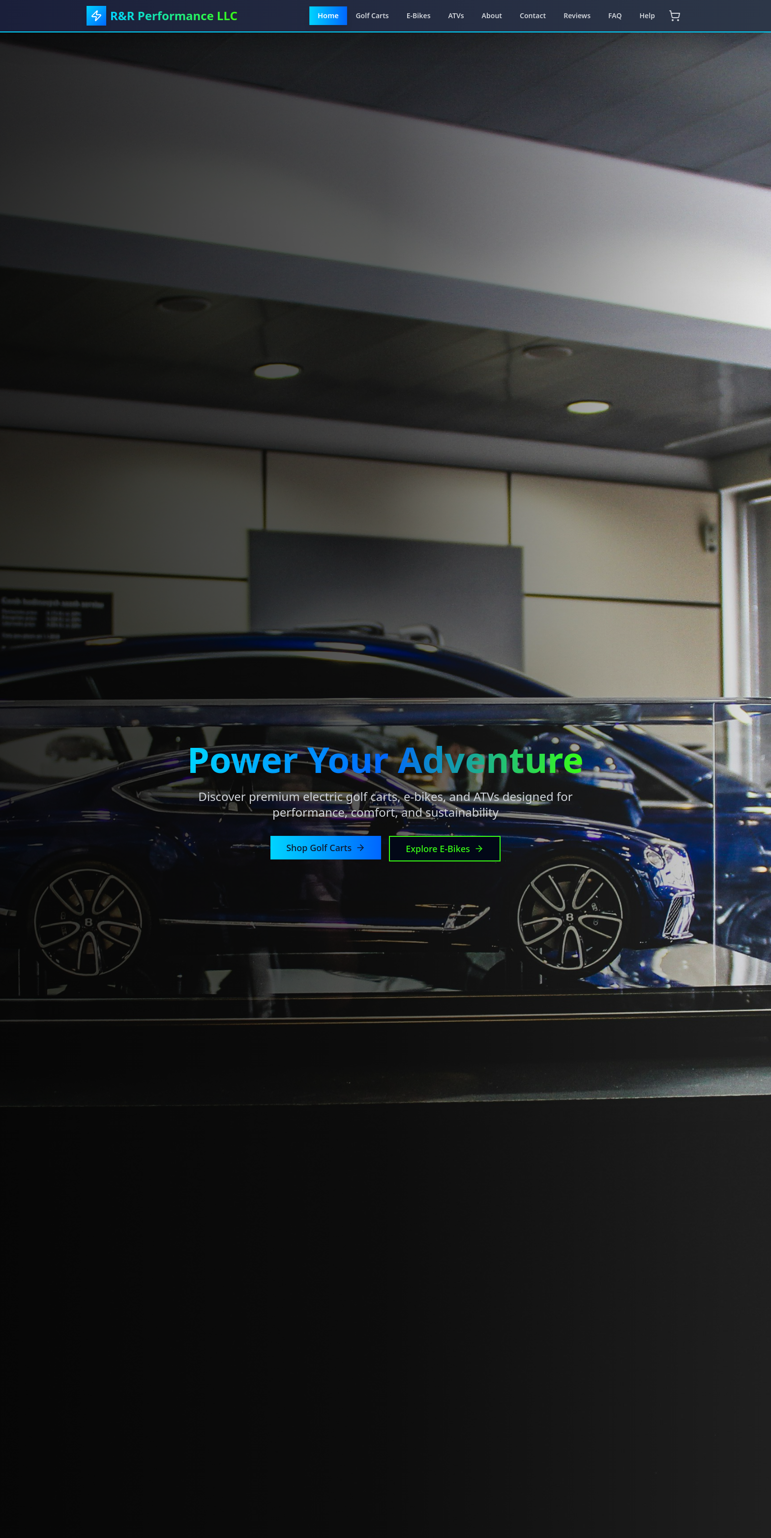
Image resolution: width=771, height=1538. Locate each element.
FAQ (615, 15)
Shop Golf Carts (325, 848)
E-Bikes (419, 15)
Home (328, 16)
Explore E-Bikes (445, 849)
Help (647, 15)
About (492, 15)
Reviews (577, 15)
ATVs (456, 15)
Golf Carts (372, 15)
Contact (533, 15)
